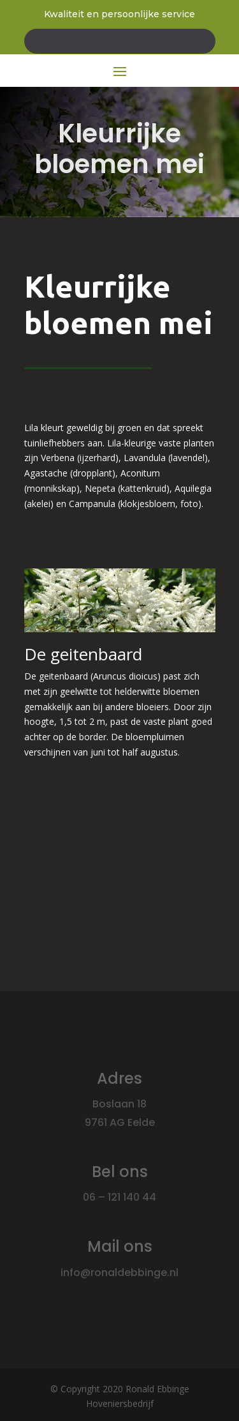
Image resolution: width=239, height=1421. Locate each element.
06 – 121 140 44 (119, 1197)
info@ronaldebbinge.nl (119, 1272)
